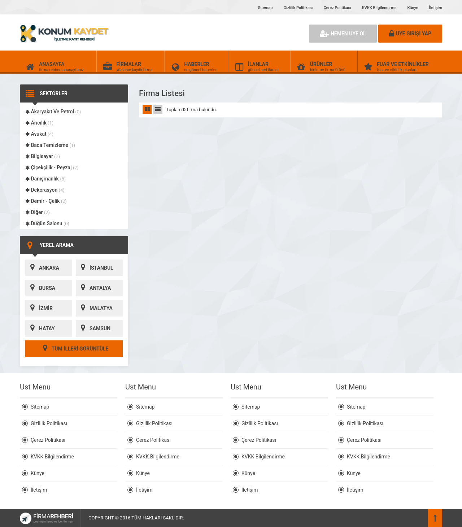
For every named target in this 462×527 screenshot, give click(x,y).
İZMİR (39, 308)
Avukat (39, 134)
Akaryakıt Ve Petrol (53, 111)
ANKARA (42, 268)
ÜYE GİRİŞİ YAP (410, 34)
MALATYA (94, 308)
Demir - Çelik (46, 201)
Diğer (37, 212)
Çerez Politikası (337, 7)
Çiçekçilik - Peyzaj (52, 167)
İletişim (435, 7)
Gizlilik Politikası (298, 7)
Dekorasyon (44, 190)
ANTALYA (93, 288)
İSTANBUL (94, 268)
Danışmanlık (45, 179)
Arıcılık (39, 123)
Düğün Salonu (47, 223)
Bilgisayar (42, 156)
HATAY (40, 328)
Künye (412, 7)
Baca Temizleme (50, 145)
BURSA (40, 288)
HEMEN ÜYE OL (343, 34)
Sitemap (265, 7)
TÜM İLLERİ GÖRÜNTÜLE (74, 348)
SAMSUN (93, 328)
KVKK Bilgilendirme (379, 7)
